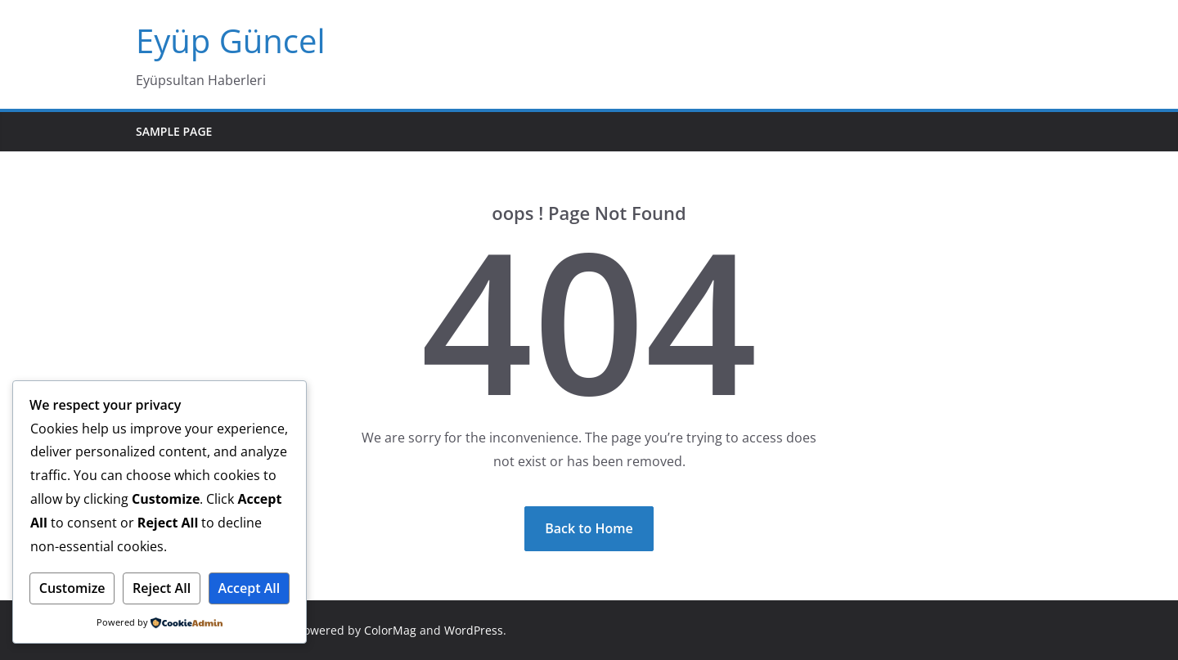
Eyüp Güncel (231, 40)
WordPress (473, 630)
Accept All (249, 588)
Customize (72, 588)
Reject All (162, 588)
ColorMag (390, 630)
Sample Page (174, 131)
